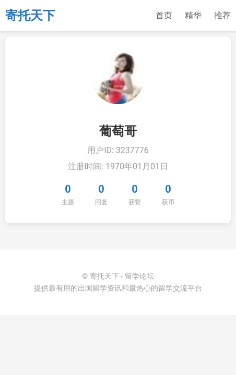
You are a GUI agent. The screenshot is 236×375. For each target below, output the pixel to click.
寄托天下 (30, 15)
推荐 (222, 15)
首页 (164, 15)
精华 (193, 15)
